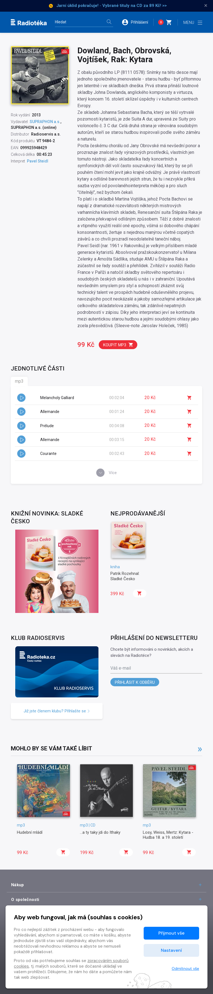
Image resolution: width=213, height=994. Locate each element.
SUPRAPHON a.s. (45, 121)
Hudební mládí (29, 832)
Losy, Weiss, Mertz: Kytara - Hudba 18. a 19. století (168, 835)
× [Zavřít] (205, 5)
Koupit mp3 (118, 344)
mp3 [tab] (19, 381)
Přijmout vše (171, 933)
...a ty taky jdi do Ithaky (100, 832)
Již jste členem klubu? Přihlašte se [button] (57, 710)
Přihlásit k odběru (135, 682)
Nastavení (171, 950)
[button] (137, 22)
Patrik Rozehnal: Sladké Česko (125, 576)
